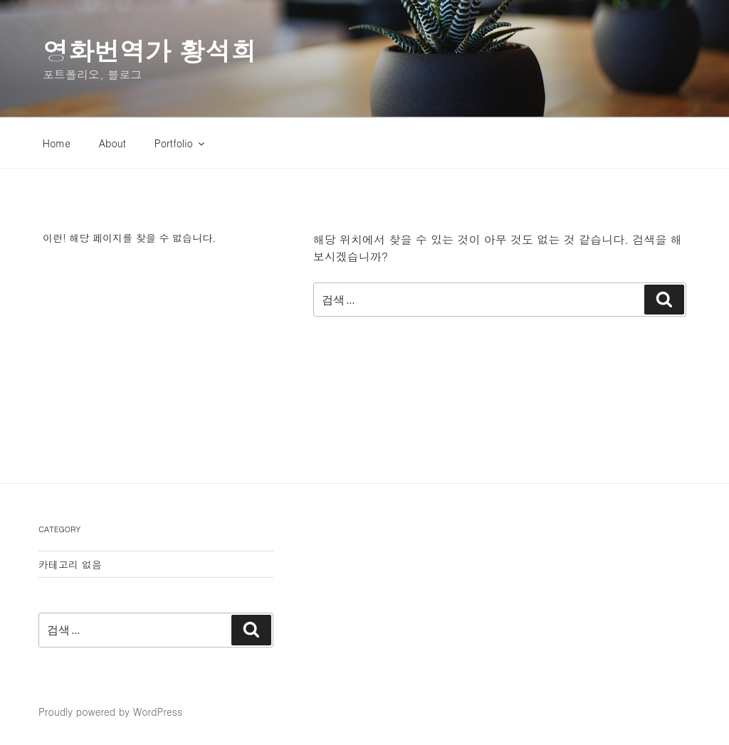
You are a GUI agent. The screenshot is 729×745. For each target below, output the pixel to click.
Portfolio (180, 143)
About (112, 143)
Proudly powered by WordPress (110, 711)
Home (56, 143)
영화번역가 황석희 (149, 50)
